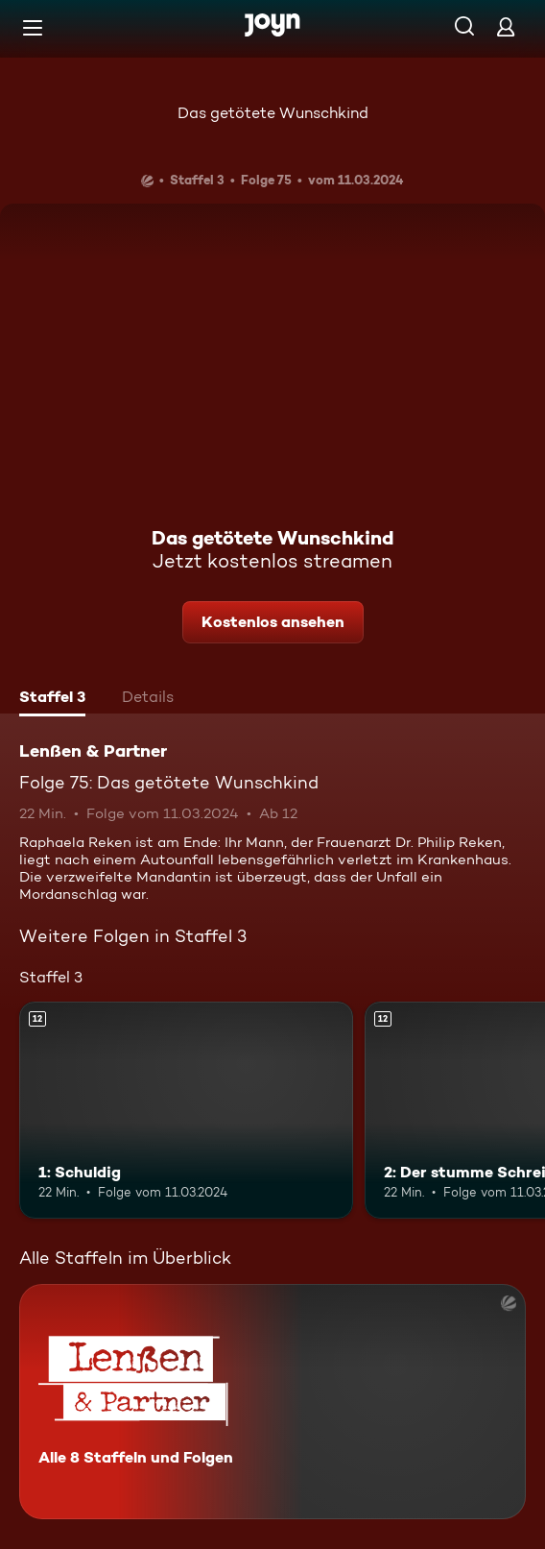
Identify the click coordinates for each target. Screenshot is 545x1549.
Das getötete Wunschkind (273, 113)
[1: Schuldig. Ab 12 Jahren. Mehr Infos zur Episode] (186, 1110)
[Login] (505, 26)
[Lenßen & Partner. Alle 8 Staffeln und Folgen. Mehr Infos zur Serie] (272, 1401)
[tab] (52, 699)
